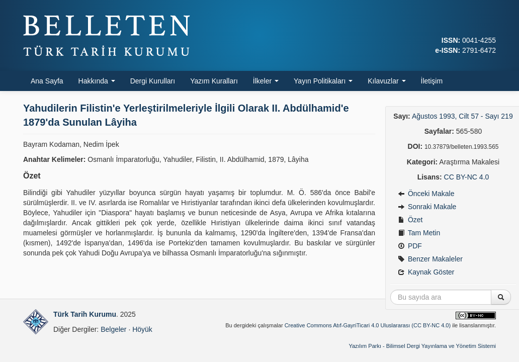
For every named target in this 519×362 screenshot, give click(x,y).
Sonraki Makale (427, 207)
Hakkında (96, 81)
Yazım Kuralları (214, 81)
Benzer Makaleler (430, 259)
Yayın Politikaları (323, 81)
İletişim (432, 81)
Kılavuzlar (386, 81)
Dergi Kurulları (152, 81)
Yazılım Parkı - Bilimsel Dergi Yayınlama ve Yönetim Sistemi (422, 346)
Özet (410, 220)
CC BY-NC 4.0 (466, 177)
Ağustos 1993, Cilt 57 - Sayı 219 (462, 116)
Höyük (142, 329)
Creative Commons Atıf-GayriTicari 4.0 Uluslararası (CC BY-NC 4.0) (368, 325)
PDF (410, 246)
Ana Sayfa (47, 81)
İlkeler (266, 81)
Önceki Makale (426, 194)
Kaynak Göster (426, 272)
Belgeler (113, 329)
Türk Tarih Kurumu (84, 314)
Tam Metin (419, 233)
